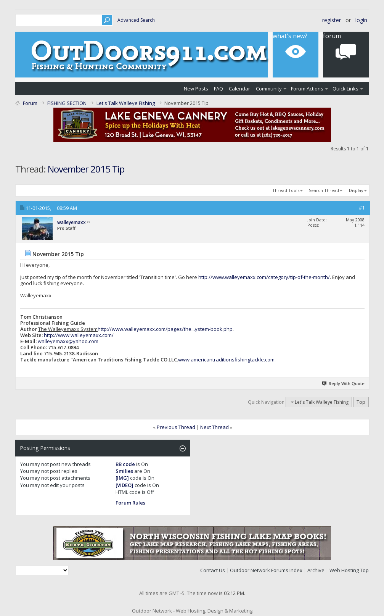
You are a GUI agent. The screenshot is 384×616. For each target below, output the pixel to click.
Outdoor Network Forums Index (266, 570)
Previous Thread (176, 427)
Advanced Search (136, 20)
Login (361, 20)
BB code (125, 464)
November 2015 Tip (86, 169)
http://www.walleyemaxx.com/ (79, 335)
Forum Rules (130, 502)
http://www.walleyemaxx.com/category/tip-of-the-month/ (264, 277)
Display (356, 190)
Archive (316, 570)
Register (331, 20)
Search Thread (324, 190)
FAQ (218, 88)
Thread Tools (285, 190)
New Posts (196, 88)
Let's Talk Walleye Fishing (125, 103)
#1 (362, 207)
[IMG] (122, 477)
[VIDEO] (124, 485)
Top (361, 402)
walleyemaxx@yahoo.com (68, 341)
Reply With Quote (343, 383)
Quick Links (345, 88)
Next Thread (214, 427)
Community (269, 88)
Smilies (124, 471)
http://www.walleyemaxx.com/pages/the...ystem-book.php (165, 329)
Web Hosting (344, 570)
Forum (30, 103)
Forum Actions (307, 88)
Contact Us (212, 570)
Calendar (239, 88)
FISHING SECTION (67, 103)
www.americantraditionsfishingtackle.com (226, 359)
